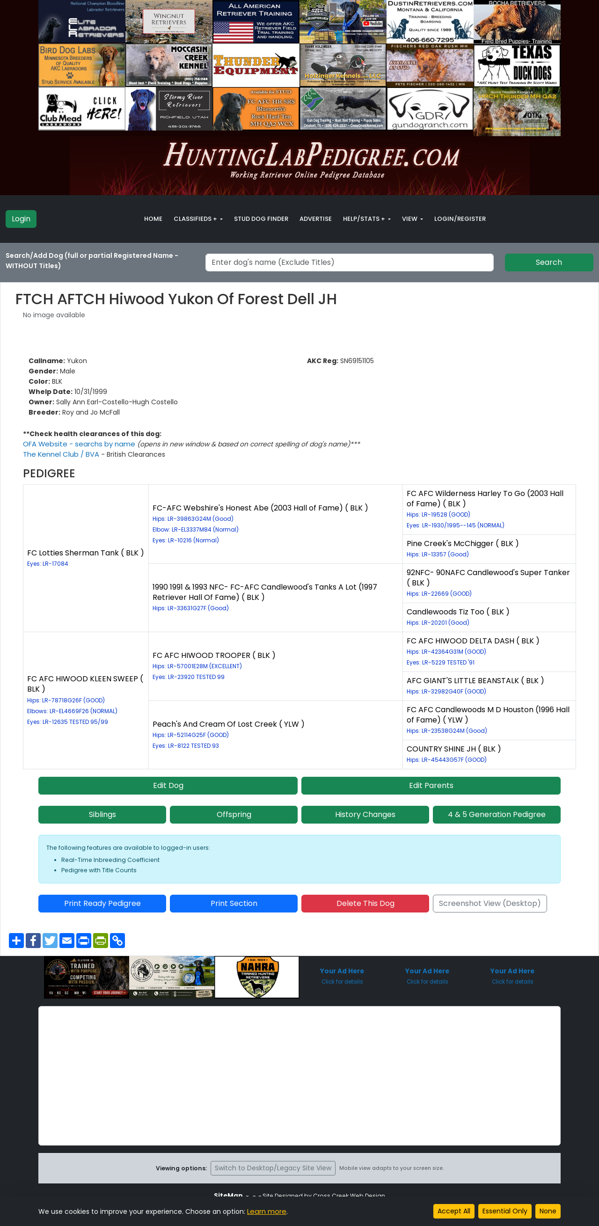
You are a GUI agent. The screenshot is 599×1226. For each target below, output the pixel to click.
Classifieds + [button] (196, 218)
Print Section (234, 903)
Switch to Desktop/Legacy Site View (273, 1168)
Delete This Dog (365, 903)
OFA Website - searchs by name (77, 444)
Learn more (266, 1211)
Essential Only (504, 1211)
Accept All (454, 1211)
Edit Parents (431, 785)
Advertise (316, 218)
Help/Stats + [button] (365, 218)
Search (549, 262)
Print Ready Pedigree (102, 903)
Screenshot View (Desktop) (490, 903)
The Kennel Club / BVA (60, 454)
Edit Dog (168, 785)
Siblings (102, 814)
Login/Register (460, 218)
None (548, 1211)
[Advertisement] (299, 1075)
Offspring (234, 814)
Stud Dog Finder (261, 218)
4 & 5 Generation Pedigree (497, 814)
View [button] (410, 218)
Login (21, 218)
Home (153, 218)
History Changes (365, 814)
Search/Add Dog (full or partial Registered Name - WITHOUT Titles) (92, 260)
